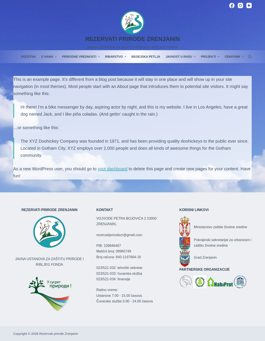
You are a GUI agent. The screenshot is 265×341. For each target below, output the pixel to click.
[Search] (249, 56)
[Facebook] (232, 5)
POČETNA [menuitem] (28, 56)
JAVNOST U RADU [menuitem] (181, 57)
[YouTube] (249, 5)
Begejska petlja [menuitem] (146, 56)
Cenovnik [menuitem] (234, 57)
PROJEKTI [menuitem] (210, 57)
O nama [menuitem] (49, 57)
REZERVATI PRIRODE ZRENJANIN (132, 39)
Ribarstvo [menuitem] (116, 57)
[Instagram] (240, 5)
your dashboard (112, 168)
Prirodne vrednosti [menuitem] (81, 57)
